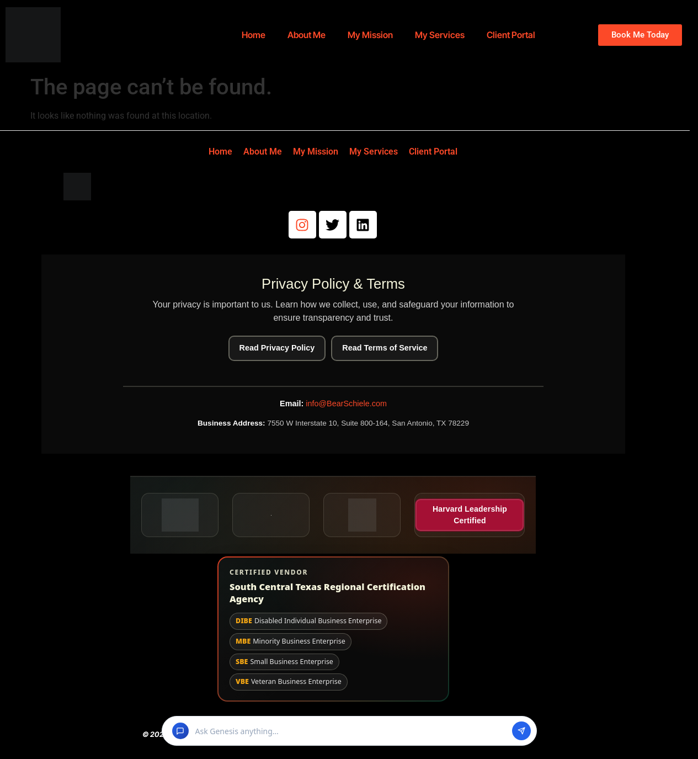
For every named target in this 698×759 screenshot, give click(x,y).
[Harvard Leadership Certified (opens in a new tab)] (469, 515)
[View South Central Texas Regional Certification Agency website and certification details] (333, 629)
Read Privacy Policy (277, 347)
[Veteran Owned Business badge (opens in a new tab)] (362, 515)
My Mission (370, 34)
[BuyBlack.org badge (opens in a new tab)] (271, 515)
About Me (306, 34)
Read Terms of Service (384, 347)
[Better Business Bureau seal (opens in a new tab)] (180, 515)
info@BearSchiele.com (346, 403)
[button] (349, 731)
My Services (440, 34)
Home (253, 34)
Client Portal (511, 34)
